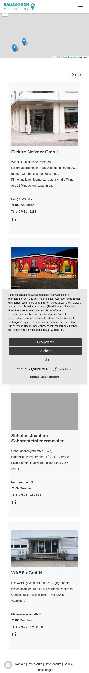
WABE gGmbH (26, 572)
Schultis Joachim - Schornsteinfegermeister (37, 438)
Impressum (35, 664)
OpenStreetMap (70, 57)
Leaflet (56, 57)
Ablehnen (45, 351)
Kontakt (20, 664)
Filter (76, 75)
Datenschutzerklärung (50, 377)
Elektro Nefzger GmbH (34, 151)
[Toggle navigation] (80, 6)
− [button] (5, 13)
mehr (45, 359)
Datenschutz (53, 664)
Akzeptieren (45, 342)
